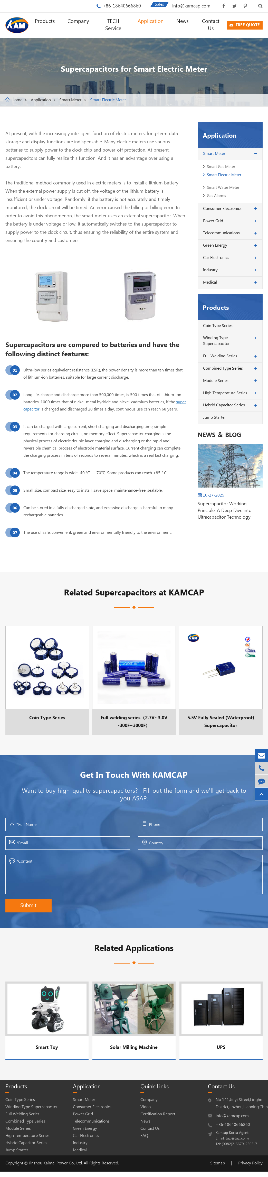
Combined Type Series (223, 368)
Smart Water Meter (223, 187)
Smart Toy (47, 1047)
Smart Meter (70, 100)
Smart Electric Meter (108, 100)
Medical (210, 282)
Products (45, 21)
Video (145, 1107)
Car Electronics (216, 257)
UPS (221, 1047)
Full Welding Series (220, 356)
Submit (28, 905)
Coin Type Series (218, 326)
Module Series (215, 381)
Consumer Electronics (222, 208)
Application (151, 21)
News (182, 21)
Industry (210, 270)
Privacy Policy (250, 1163)
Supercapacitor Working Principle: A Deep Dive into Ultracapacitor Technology (225, 510)
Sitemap (217, 1163)
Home (17, 100)
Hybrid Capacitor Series (224, 405)
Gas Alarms (216, 195)
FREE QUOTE (244, 25)
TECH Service (113, 25)
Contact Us (210, 25)
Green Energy (215, 245)
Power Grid (213, 221)
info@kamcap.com (191, 6)
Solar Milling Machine (134, 1047)
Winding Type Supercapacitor (216, 341)
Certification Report (157, 1114)
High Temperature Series (225, 393)
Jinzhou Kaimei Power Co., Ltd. (56, 1163)
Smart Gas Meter (221, 166)
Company (78, 21)
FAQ (144, 1135)
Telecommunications (221, 233)
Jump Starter (214, 417)
